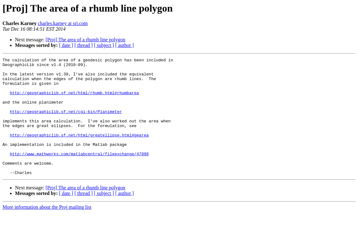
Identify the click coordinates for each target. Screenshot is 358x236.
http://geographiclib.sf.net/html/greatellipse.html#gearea (79, 151)
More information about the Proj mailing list (46, 230)
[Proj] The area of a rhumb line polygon (85, 39)
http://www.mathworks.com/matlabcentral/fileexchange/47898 (79, 173)
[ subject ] (104, 45)
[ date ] (66, 45)
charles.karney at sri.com (63, 23)
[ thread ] (83, 45)
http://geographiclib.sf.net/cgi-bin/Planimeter (66, 123)
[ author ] (124, 45)
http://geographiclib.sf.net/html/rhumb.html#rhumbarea (74, 100)
